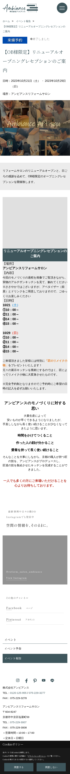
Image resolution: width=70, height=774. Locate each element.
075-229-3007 (18, 722)
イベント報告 (12, 658)
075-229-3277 (37, 692)
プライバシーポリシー (36, 756)
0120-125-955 (18, 692)
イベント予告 (12, 648)
